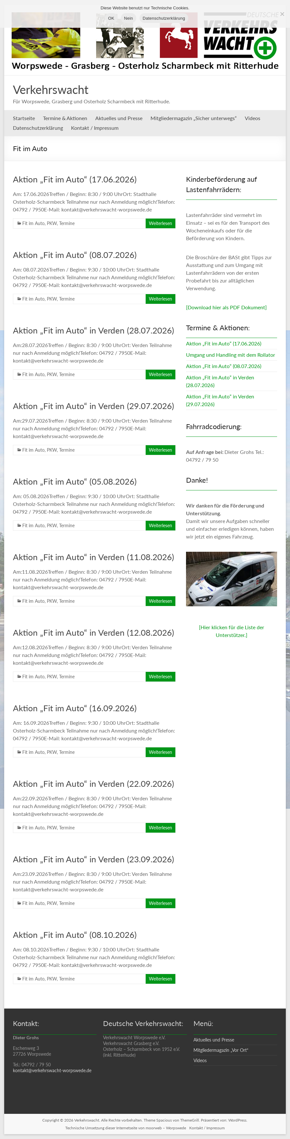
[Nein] (282, 14)
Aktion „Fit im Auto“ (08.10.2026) (75, 934)
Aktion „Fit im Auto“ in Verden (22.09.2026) (93, 783)
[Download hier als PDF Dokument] (226, 307)
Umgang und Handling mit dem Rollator (230, 355)
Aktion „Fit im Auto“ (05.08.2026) (75, 481)
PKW (52, 223)
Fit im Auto (33, 223)
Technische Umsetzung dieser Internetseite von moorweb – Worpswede (125, 1127)
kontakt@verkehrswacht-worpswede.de (52, 1070)
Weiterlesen (160, 223)
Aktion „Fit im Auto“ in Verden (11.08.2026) (93, 557)
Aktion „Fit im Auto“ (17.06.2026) (75, 179)
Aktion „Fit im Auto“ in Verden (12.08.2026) (93, 632)
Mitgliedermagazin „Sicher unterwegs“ (193, 118)
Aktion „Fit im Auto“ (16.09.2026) (75, 708)
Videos (252, 118)
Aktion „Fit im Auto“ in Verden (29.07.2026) (93, 406)
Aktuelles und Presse (118, 118)
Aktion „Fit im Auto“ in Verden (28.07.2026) (93, 330)
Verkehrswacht (50, 89)
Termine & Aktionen (65, 118)
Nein (128, 18)
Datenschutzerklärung (38, 128)
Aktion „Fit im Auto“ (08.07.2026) (75, 255)
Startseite (24, 118)
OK (111, 18)
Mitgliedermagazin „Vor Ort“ (220, 1050)
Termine (67, 223)
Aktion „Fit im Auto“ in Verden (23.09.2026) (93, 859)
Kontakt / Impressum (95, 128)
